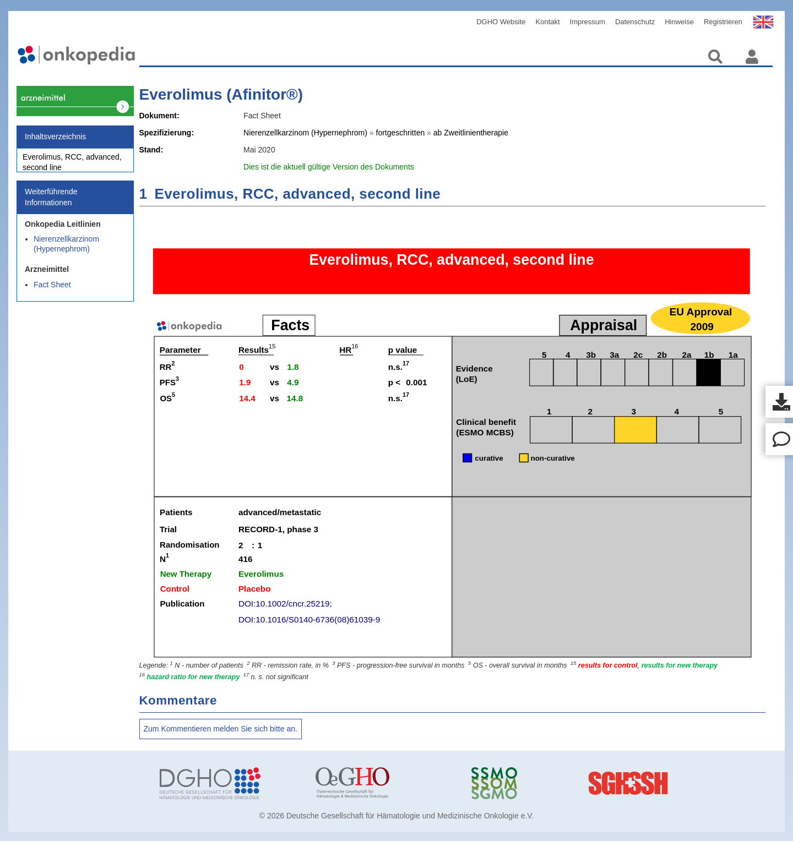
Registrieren (723, 22)
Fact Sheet (52, 290)
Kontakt (548, 22)
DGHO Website (500, 22)
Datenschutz (635, 22)
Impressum (587, 22)
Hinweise (679, 22)
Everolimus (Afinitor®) (221, 94)
